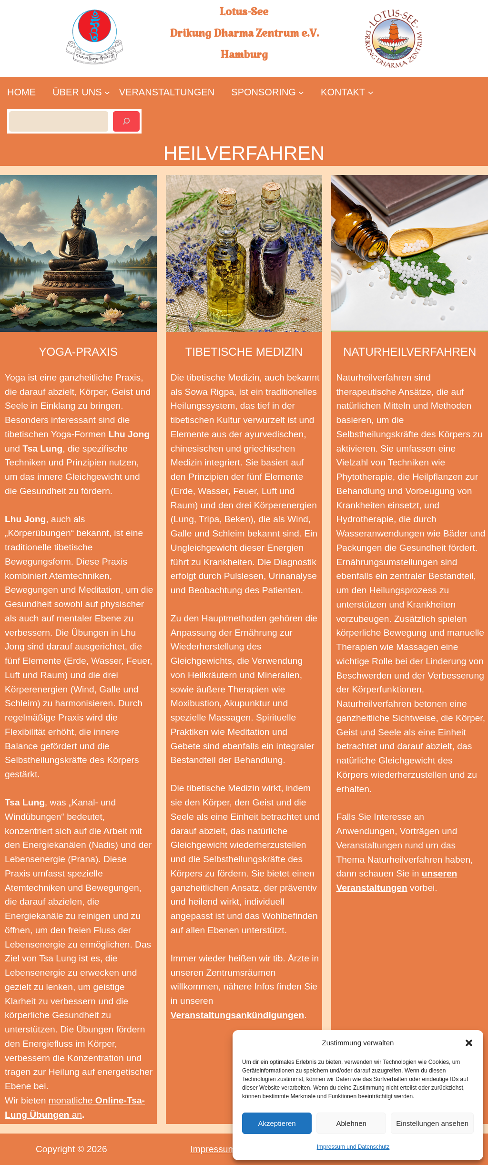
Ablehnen (351, 1123)
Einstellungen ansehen (432, 1123)
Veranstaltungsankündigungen (237, 1015)
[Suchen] (126, 121)
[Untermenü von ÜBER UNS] (77, 92)
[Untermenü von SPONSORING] (264, 92)
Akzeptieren (276, 1123)
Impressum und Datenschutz (353, 1147)
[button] (469, 1043)
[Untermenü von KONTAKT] (343, 92)
